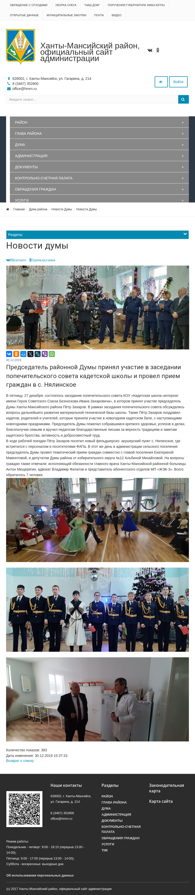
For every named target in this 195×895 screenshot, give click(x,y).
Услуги (22, 200)
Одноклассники (43, 260)
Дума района (38, 209)
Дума (20, 145)
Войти (178, 82)
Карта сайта (161, 801)
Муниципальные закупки (66, 15)
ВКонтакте (18, 260)
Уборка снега (65, 5)
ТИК (105, 850)
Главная (19, 209)
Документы (26, 167)
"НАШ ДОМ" (92, 5)
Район (21, 122)
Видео (117, 15)
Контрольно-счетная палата (43, 178)
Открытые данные (24, 15)
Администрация (31, 156)
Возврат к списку (20, 761)
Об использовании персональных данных (40, 875)
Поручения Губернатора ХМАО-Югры (136, 5)
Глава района (28, 134)
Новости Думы (62, 209)
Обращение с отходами (28, 5)
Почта (99, 15)
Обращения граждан (35, 189)
